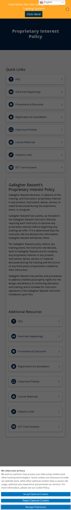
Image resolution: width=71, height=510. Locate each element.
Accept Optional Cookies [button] (35, 494)
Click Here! (34, 14)
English (46, 2)
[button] (67, 9)
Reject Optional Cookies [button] (36, 500)
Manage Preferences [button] (36, 507)
